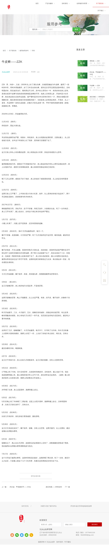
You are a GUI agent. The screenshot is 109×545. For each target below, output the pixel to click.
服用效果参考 (24, 50)
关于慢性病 (13, 50)
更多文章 (80, 49)
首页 (4, 50)
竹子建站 (67, 542)
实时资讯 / (27, 506)
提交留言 (95, 525)
